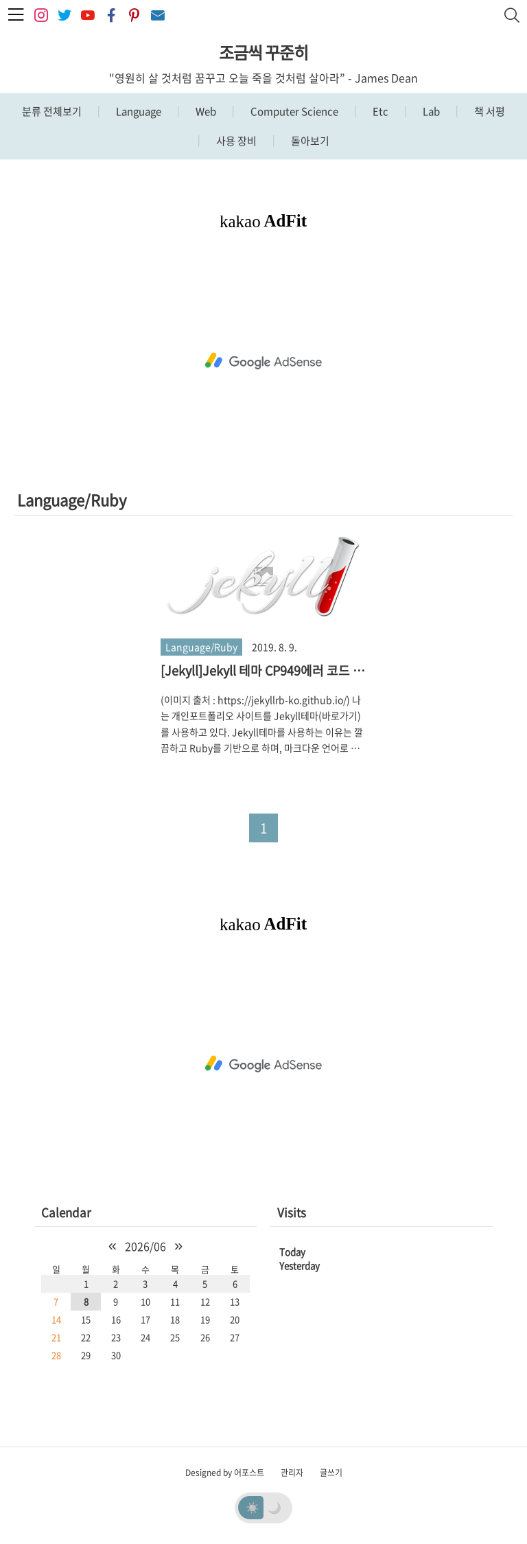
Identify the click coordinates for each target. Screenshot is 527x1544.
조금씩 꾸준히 (263, 52)
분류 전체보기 (52, 111)
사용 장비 (235, 140)
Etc (379, 111)
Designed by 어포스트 (224, 1472)
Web (205, 111)
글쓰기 (331, 1472)
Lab (430, 111)
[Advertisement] (263, 361)
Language (137, 111)
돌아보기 (309, 140)
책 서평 (488, 111)
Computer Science (293, 111)
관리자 (292, 1472)
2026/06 (145, 1246)
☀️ (252, 1507)
